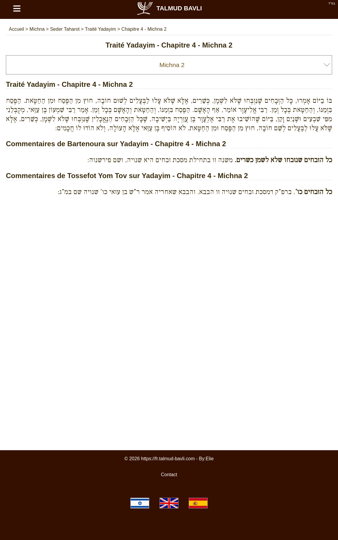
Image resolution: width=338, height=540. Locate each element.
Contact (169, 474)
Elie (210, 458)
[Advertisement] (169, 227)
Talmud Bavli (169, 8)
